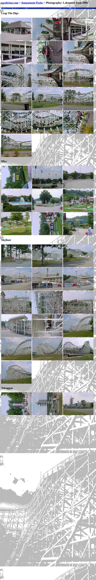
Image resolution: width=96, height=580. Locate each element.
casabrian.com (9, 2)
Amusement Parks (32, 2)
